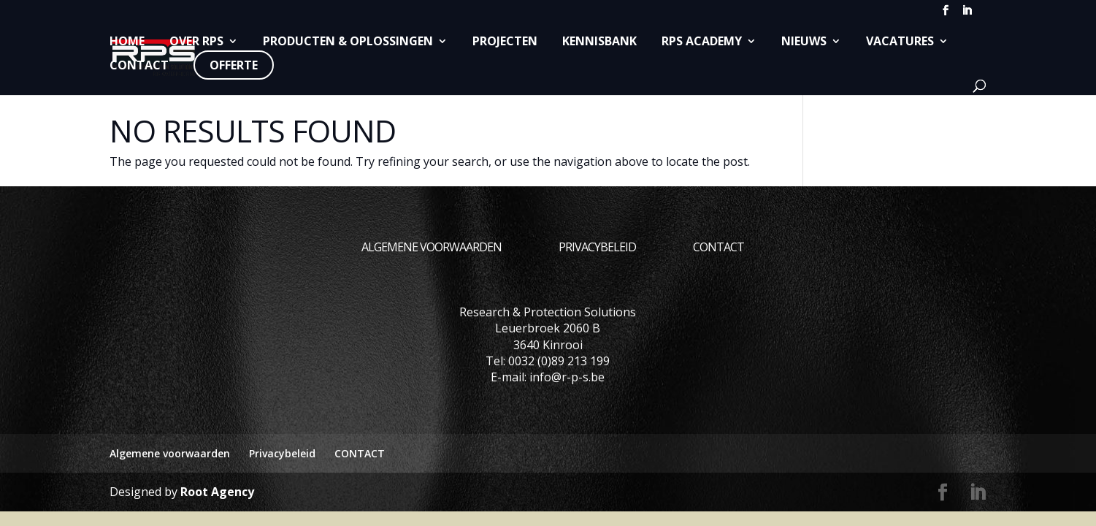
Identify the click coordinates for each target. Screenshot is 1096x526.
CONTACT (139, 66)
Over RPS (196, 42)
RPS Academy (702, 42)
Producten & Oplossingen (348, 42)
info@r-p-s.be (567, 377)
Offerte (234, 65)
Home (127, 42)
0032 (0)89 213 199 (559, 361)
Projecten (504, 42)
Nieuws (804, 42)
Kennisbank (599, 42)
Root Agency (217, 492)
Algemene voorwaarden (431, 247)
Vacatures (900, 42)
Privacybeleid (597, 247)
